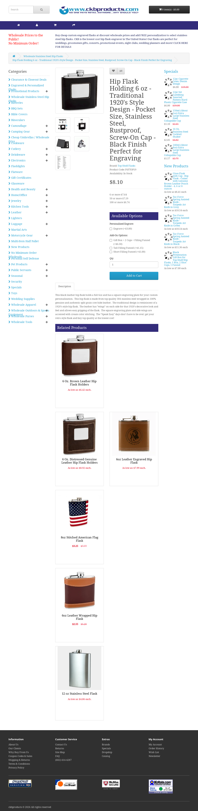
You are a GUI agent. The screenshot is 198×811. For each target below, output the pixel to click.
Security (15, 281)
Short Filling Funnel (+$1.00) (127, 251)
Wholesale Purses (21, 316)
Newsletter (154, 756)
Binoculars (16, 120)
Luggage (15, 223)
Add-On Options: (119, 235)
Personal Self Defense (23, 258)
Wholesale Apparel (22, 304)
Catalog (106, 756)
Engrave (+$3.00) (121, 228)
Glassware (16, 183)
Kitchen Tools (18, 206)
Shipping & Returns (19, 760)
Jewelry (14, 200)
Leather (15, 212)
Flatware (15, 172)
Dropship (107, 752)
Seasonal (15, 275)
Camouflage (17, 125)
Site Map (60, 752)
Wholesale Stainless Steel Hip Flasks (43, 56)
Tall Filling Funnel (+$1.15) (126, 248)
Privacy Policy (16, 767)
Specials (15, 287)
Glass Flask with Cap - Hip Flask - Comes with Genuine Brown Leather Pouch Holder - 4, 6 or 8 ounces (176, 181)
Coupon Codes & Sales (20, 756)
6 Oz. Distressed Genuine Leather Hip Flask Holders (79, 461)
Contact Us (61, 744)
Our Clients (14, 748)
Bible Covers (17, 114)
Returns (59, 748)
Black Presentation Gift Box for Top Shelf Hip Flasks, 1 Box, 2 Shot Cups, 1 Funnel (176, 258)
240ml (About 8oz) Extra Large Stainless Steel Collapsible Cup (176, 150)
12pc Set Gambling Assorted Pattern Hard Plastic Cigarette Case (175, 97)
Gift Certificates (19, 177)
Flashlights (16, 166)
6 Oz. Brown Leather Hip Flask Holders (79, 383)
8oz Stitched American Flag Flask (79, 539)
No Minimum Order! (23, 43)
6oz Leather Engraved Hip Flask (134, 461)
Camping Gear (19, 131)
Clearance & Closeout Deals (27, 79)
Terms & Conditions (19, 764)
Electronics (16, 160)
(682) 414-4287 (63, 760)
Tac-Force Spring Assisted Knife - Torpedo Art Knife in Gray (176, 202)
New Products (18, 247)
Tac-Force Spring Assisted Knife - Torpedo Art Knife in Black (176, 239)
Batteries (15, 102)
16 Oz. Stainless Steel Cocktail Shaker (180, 133)
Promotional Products (23, 91)
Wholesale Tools (20, 322)
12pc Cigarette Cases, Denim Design (180, 81)
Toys (12, 293)
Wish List (154, 752)
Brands (106, 744)
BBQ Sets (15, 108)
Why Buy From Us (18, 752)
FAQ (57, 756)
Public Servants (19, 270)
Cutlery (14, 148)
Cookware (16, 143)
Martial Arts (17, 229)
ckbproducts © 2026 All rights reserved (29, 807)
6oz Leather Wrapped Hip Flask (79, 617)
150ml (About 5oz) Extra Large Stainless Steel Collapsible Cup (176, 115)
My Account (155, 744)
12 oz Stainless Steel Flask (79, 693)
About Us (13, 744)
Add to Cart (134, 275)
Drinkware (16, 154)
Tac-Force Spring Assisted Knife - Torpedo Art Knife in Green (176, 220)
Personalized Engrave (121, 224)
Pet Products (17, 264)
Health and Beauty (21, 189)
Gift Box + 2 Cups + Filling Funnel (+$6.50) (130, 242)
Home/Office (17, 195)
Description (64, 286)
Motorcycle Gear (20, 235)
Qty (111, 258)
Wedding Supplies (21, 298)
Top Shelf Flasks (126, 165)
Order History (156, 748)
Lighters (15, 218)
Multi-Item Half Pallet (23, 241)
